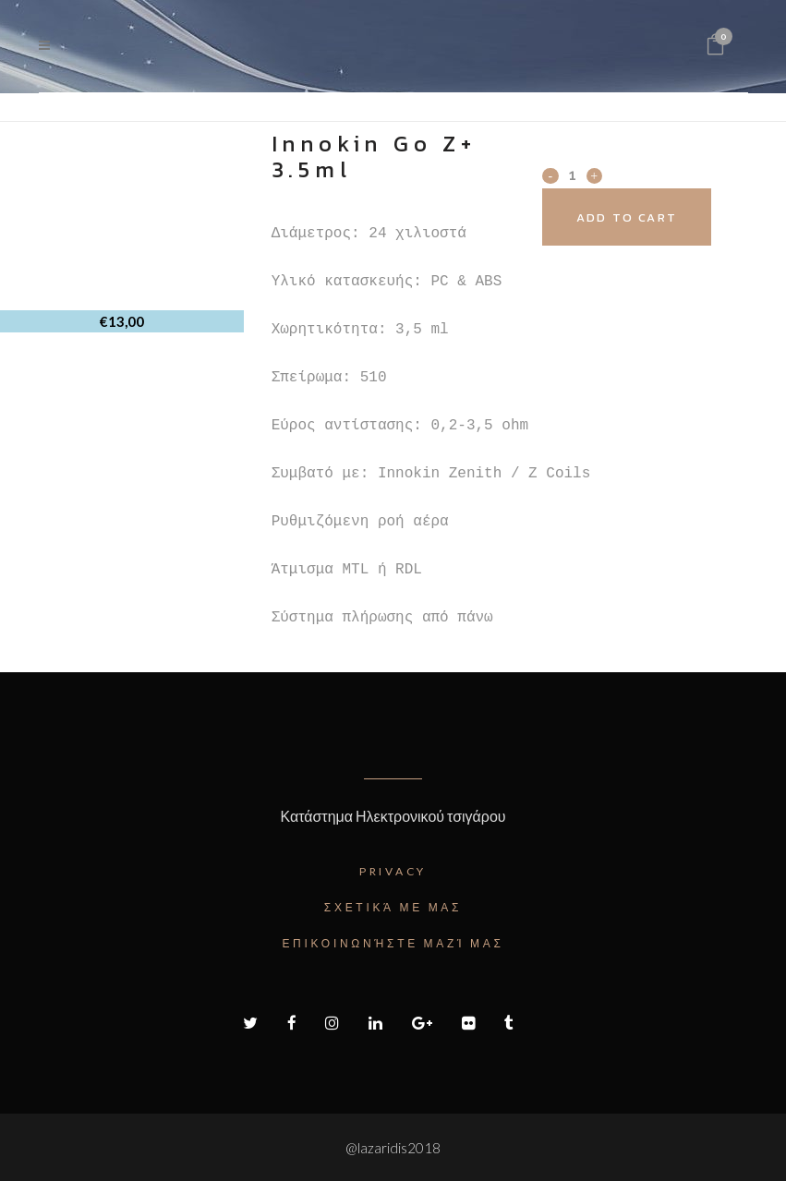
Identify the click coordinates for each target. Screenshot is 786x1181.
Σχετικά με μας (393, 907)
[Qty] (572, 174)
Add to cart (647, 217)
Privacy (393, 871)
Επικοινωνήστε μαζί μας (392, 943)
